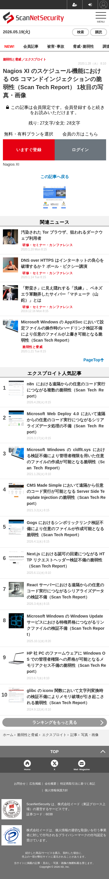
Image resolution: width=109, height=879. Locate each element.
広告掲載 (35, 783)
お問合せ (20, 783)
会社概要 (50, 783)
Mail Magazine (82, 769)
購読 (98, 32)
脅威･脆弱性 (83, 46)
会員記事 (30, 46)
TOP (54, 751)
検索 (80, 32)
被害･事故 (55, 46)
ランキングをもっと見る (54, 722)
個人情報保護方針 (56, 790)
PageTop (91, 360)
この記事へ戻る (54, 176)
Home (27, 769)
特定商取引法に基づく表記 (77, 783)
